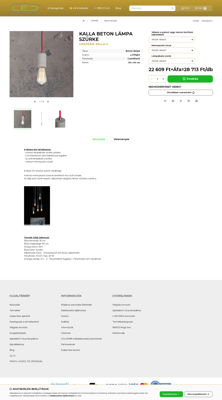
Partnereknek (68, 344)
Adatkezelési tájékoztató (73, 310)
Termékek (15, 310)
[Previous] (11, 119)
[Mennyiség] (157, 78)
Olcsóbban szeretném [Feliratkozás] (181, 92)
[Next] (71, 119)
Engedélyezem (171, 394)
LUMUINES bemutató (123, 316)
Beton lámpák (110, 21)
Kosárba (190, 79)
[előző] (35, 101)
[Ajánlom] (173, 100)
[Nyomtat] (196, 100)
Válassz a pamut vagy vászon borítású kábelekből (172, 33)
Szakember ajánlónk (20, 316)
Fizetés (64, 316)
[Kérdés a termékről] (188, 100)
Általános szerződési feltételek (76, 304)
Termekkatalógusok (122, 321)
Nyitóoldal (15, 304)
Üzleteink (66, 333)
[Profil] (185, 8)
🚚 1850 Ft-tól (102, 8)
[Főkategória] (83, 21)
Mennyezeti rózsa (161, 45)
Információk (67, 327)
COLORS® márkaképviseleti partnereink (81, 338)
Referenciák (118, 333)
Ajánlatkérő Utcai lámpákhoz (24, 338)
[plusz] (163, 78)
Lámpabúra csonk (161, 56)
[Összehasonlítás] (180, 100)
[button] (55, 8)
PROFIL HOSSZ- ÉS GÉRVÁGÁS (26, 361)
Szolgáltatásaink (18, 333)
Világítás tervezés (18, 327)
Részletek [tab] (99, 139)
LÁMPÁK (94, 21)
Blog (118, 8)
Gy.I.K (12, 355)
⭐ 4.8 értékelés (78, 8)
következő (207, 21)
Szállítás (65, 321)
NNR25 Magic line (121, 327)
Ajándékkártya (17, 344)
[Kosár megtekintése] (201, 8)
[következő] (48, 101)
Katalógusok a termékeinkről (24, 321)
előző (196, 21)
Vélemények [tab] (121, 139)
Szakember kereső (70, 350)
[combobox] (152, 8)
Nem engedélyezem (198, 394)
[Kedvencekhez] (165, 100)
